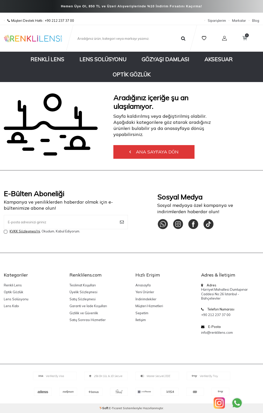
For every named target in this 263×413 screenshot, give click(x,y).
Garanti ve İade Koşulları (88, 306)
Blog (255, 20)
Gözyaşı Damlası (165, 59)
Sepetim (141, 313)
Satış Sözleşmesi (82, 299)
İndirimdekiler (145, 299)
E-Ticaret (115, 408)
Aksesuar (218, 59)
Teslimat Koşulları (82, 285)
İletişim (140, 320)
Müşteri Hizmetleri (149, 306)
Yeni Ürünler (144, 292)
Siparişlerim (217, 20)
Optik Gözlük (131, 74)
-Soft (104, 408)
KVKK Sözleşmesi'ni (25, 231)
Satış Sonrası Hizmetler (87, 320)
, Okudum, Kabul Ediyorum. (42, 231)
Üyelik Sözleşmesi (83, 292)
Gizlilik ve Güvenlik (83, 313)
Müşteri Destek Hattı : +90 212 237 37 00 (39, 20)
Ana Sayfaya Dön (154, 152)
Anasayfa (143, 285)
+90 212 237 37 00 (216, 315)
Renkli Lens (47, 59)
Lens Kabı (11, 306)
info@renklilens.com (217, 332)
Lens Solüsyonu (102, 59)
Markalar (239, 20)
